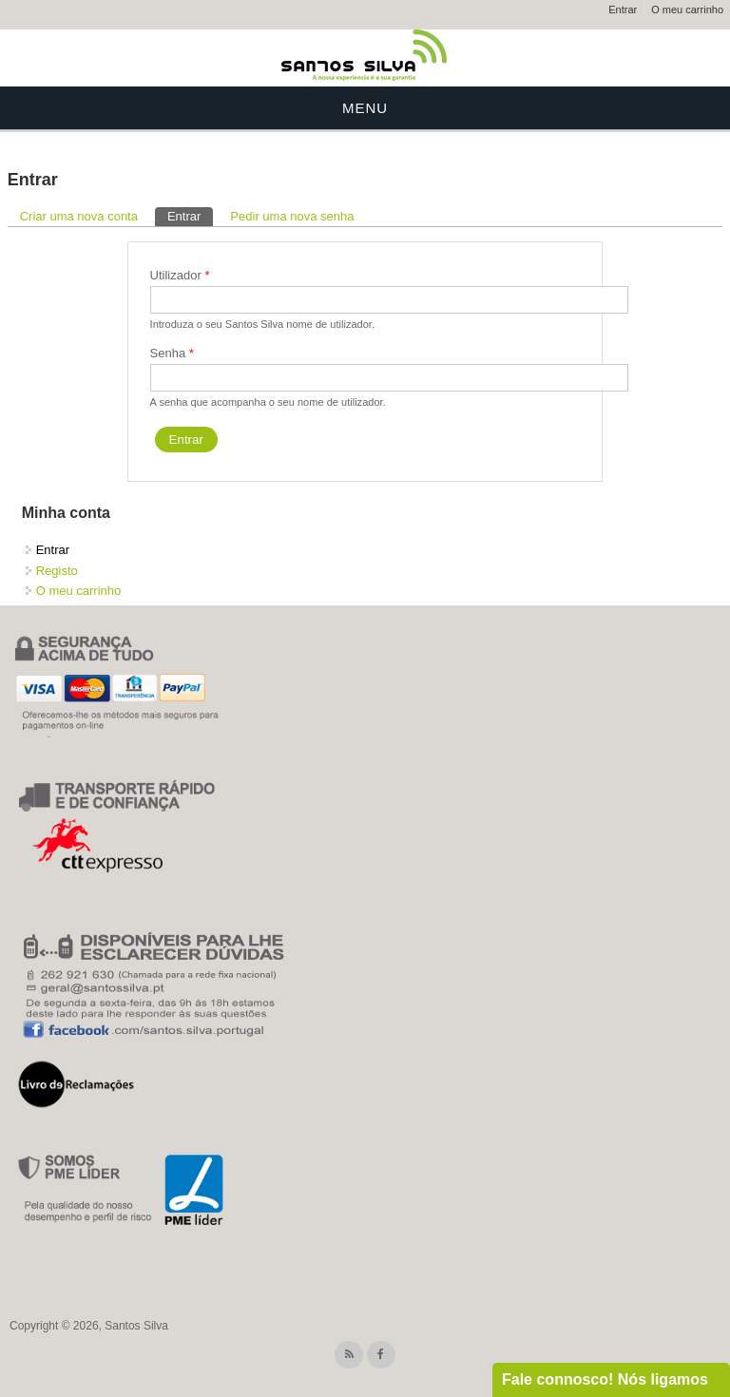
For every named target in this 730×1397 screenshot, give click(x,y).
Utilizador (180, 275)
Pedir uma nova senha (292, 216)
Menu (365, 108)
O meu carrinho (687, 9)
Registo (57, 571)
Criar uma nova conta (79, 216)
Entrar (622, 9)
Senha (172, 353)
